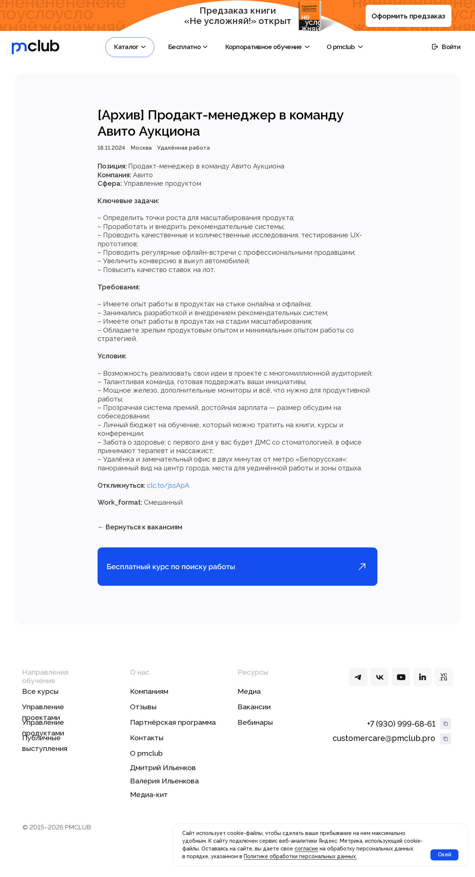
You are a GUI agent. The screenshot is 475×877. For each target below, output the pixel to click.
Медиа (249, 696)
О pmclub (146, 758)
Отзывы (143, 711)
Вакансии (254, 711)
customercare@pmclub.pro (383, 743)
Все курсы (40, 696)
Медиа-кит (149, 799)
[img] (358, 681)
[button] (129, 47)
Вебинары (255, 727)
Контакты (146, 742)
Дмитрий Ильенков (163, 772)
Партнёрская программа (173, 727)
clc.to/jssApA (168, 487)
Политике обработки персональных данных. (300, 856)
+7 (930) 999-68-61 (401, 728)
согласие (306, 849)
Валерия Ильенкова (164, 786)
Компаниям (149, 696)
